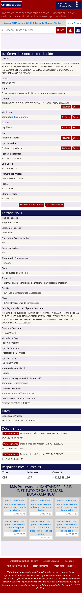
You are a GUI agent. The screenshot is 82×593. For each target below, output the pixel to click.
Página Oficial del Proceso (31, 204)
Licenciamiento (40, 565)
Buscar (76, 106)
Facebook (68, 560)
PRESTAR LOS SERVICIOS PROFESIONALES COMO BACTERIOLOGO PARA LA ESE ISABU (15, 526)
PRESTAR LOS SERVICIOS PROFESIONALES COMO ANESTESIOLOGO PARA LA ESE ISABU (15, 505)
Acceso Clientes (51, 560)
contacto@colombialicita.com (23, 560)
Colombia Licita (11, 5)
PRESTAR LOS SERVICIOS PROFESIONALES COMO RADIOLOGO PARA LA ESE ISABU (40, 505)
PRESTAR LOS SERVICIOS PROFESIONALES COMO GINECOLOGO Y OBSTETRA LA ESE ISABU (67, 526)
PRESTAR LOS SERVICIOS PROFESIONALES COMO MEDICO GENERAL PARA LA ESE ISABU (67, 505)
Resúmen (66, 106)
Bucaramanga (20, 116)
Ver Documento (11, 433)
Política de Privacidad (17, 565)
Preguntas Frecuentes (64, 565)
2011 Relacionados (54, 204)
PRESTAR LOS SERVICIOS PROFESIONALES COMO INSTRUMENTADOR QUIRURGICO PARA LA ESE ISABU (41, 527)
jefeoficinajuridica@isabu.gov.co (18, 392)
